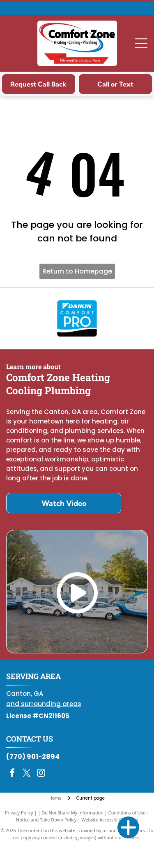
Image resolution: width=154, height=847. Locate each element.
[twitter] (27, 774)
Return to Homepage (77, 271)
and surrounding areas (43, 704)
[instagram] (41, 774)
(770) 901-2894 (33, 756)
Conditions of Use (127, 813)
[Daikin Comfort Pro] (77, 318)
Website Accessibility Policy (109, 820)
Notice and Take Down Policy (46, 820)
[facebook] (12, 774)
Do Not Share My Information (72, 813)
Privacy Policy (19, 813)
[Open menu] (141, 43)
